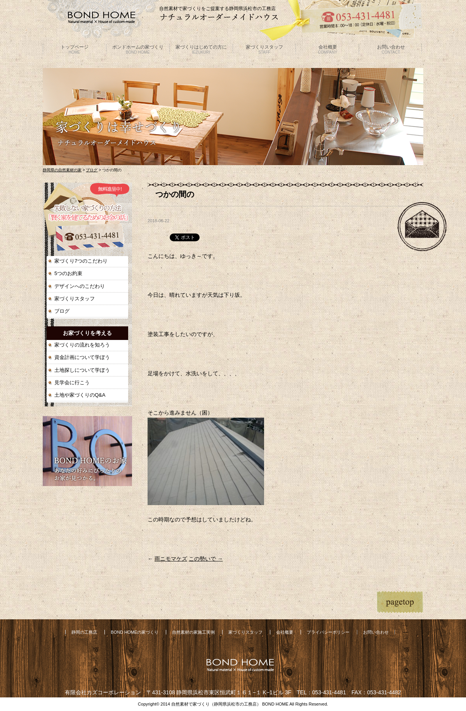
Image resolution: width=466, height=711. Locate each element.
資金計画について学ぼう (82, 357)
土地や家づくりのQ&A (79, 395)
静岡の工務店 (84, 632)
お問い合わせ (391, 49)
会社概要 (327, 49)
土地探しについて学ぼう (82, 370)
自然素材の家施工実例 (193, 632)
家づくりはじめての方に (201, 49)
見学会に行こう (72, 382)
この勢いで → (206, 559)
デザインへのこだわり (79, 286)
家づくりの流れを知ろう (82, 345)
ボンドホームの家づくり (137, 49)
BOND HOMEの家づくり (134, 632)
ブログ (91, 170)
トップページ (75, 49)
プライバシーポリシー (328, 632)
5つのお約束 (68, 273)
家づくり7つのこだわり (81, 261)
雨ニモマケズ (171, 559)
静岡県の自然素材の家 (62, 170)
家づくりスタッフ (264, 49)
